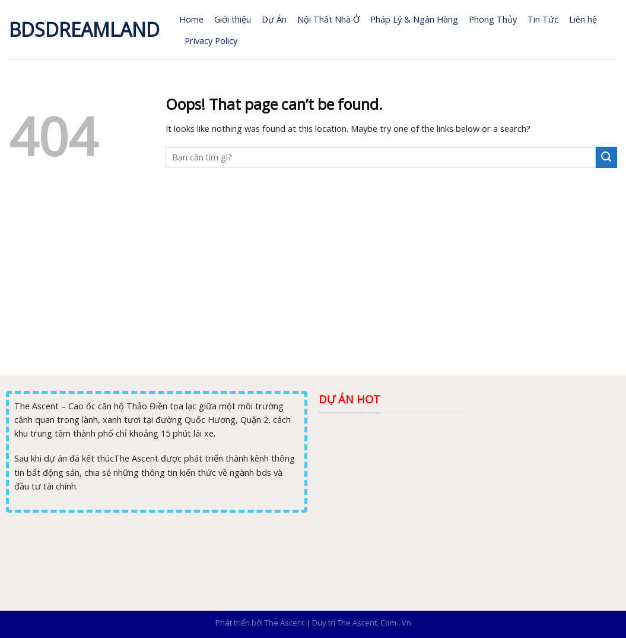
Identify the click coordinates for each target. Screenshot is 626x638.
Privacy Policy (211, 40)
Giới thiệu (232, 19)
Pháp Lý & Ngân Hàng (414, 19)
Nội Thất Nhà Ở (328, 19)
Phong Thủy (493, 19)
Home (191, 19)
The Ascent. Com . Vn (374, 622)
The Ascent (284, 622)
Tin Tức (543, 19)
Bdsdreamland (84, 29)
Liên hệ (583, 19)
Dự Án (274, 19)
